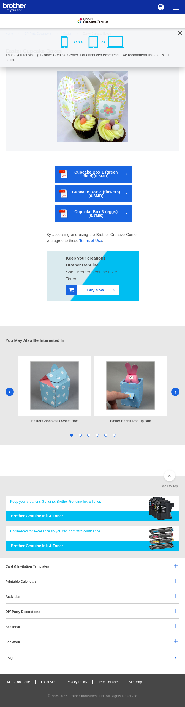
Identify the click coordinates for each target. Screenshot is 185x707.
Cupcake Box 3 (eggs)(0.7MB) (88, 213)
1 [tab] (71, 434)
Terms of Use (90, 240)
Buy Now (86, 290)
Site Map (135, 682)
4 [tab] (96, 434)
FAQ (9, 658)
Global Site (22, 682)
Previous (10, 392)
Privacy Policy (77, 682)
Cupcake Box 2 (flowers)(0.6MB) (89, 193)
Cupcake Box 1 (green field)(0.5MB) (88, 174)
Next (175, 392)
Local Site (48, 682)
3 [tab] (88, 434)
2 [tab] (79, 434)
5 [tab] (105, 434)
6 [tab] (113, 434)
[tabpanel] (54, 390)
